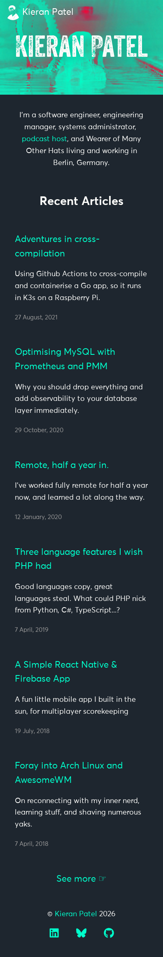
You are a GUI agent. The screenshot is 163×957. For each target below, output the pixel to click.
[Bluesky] (82, 936)
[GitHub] (108, 936)
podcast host (44, 139)
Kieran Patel (48, 12)
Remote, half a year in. (62, 465)
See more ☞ (81, 879)
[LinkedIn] (55, 936)
